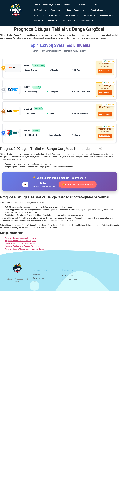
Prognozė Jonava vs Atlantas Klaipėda (20, 242)
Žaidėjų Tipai (86, 21)
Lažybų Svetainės (97, 10)
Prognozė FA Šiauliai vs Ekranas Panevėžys (22, 248)
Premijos (83, 5)
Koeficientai (40, 10)
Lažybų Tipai (68, 21)
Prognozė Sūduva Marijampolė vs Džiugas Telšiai (24, 250)
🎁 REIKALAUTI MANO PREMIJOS (77, 186)
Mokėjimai (54, 15)
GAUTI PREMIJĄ (104, 71)
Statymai (39, 15)
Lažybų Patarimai (75, 10)
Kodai (96, 5)
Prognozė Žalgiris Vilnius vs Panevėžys (20, 239)
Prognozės (57, 10)
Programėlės (71, 15)
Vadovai (52, 21)
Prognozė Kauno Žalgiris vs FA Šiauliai (20, 245)
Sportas (38, 21)
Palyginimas (89, 15)
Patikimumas (107, 15)
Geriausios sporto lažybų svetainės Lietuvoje (53, 5)
